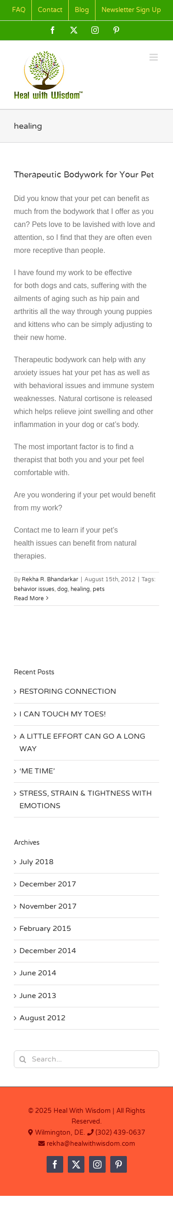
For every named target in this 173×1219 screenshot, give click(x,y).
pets (99, 589)
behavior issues (34, 589)
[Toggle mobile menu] (154, 57)
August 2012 (42, 1018)
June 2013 (37, 995)
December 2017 (47, 884)
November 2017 (48, 906)
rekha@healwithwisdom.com (90, 1144)
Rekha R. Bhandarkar (50, 579)
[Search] (22, 1059)
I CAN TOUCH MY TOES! (62, 714)
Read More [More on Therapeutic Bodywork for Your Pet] (29, 598)
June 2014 (37, 973)
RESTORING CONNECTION (67, 691)
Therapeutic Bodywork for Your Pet (84, 174)
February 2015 (45, 928)
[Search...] (86, 1059)
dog (62, 589)
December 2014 (47, 950)
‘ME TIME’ (37, 771)
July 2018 (36, 862)
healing (80, 589)
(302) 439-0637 (120, 1133)
